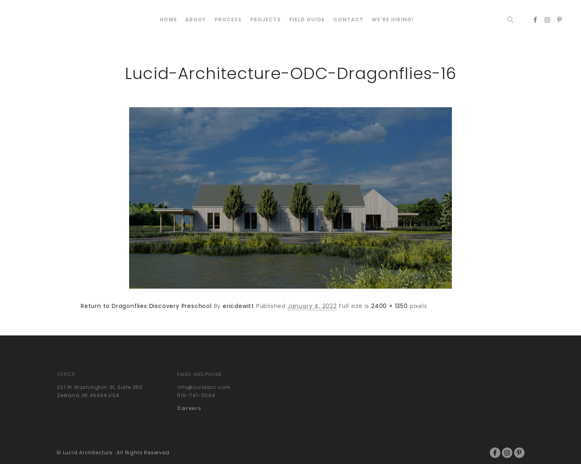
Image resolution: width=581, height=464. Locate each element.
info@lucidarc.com (204, 387)
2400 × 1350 (389, 306)
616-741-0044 (196, 395)
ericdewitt (238, 306)
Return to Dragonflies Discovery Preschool (146, 306)
